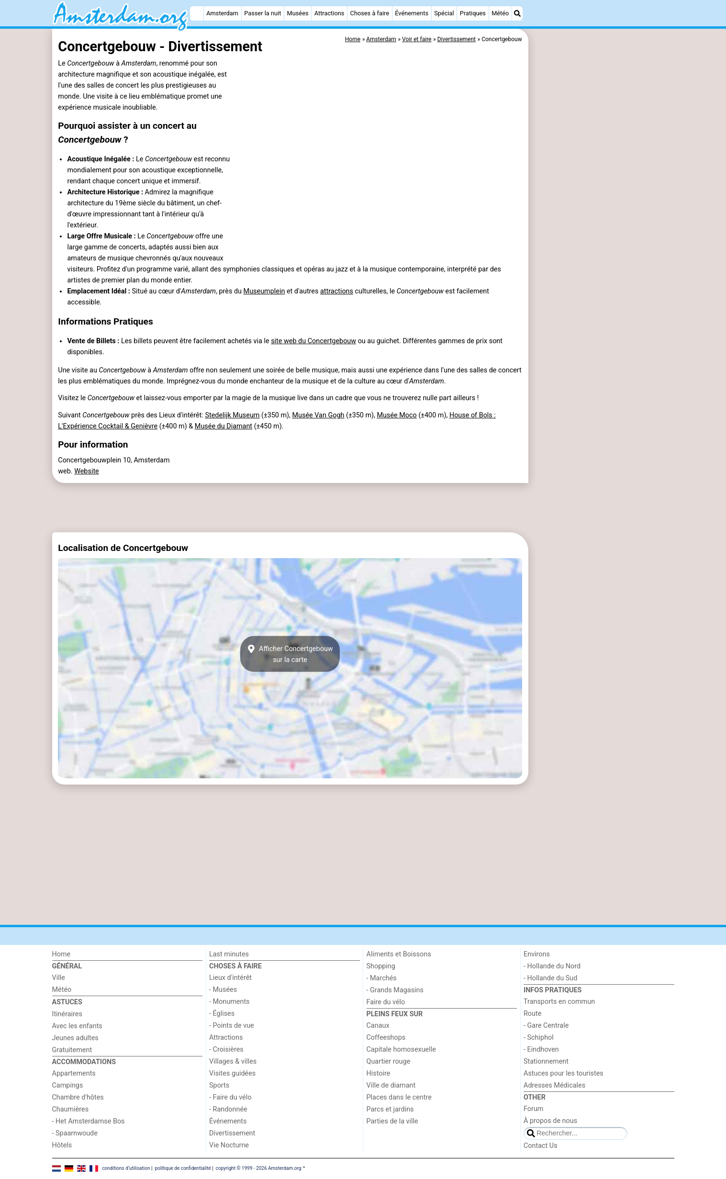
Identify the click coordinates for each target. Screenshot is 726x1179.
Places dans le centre (399, 1097)
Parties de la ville (392, 1121)
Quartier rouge (389, 1061)
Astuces (67, 1002)
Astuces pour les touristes (563, 1073)
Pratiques (473, 13)
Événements (411, 13)
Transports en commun (559, 1002)
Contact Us (541, 1146)
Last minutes (229, 954)
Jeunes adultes (75, 1038)
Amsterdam (222, 13)
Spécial (444, 13)
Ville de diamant (391, 1085)
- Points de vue (231, 1026)
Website (86, 471)
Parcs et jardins (390, 1109)
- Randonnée (228, 1109)
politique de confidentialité (183, 1168)
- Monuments (229, 1002)
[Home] (196, 13)
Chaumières (70, 1109)
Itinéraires (67, 1014)
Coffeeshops (386, 1037)
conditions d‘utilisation (126, 1168)
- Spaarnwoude (75, 1133)
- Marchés (382, 978)
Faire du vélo (386, 1002)
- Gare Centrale (546, 1026)
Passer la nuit (262, 13)
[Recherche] (517, 13)
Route (532, 1014)
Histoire (379, 1073)
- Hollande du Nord (552, 966)
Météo (500, 13)
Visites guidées (232, 1073)
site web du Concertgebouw (313, 341)
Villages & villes (233, 1061)
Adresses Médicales (554, 1085)
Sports (219, 1085)
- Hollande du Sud (550, 978)
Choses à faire (370, 13)
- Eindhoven (541, 1049)
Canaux (378, 1026)
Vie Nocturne (229, 1145)
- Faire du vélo (230, 1097)
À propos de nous (550, 1121)
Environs (537, 954)
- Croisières (226, 1049)
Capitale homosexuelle (401, 1049)
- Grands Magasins (395, 990)
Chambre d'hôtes (78, 1097)
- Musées (223, 990)
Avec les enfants (77, 1026)
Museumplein (264, 291)
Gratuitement (72, 1050)
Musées (298, 13)
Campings (67, 1085)
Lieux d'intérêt (230, 978)
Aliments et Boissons (399, 954)
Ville (58, 978)
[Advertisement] (602, 249)
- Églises (222, 1014)
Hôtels (62, 1145)
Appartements (74, 1073)
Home (61, 954)
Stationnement (546, 1061)
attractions (336, 291)
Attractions (329, 13)
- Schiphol (539, 1037)
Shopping (381, 966)
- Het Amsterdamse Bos (88, 1121)
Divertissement (232, 1133)
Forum (533, 1109)
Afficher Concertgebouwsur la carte (290, 653)
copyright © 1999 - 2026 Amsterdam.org (259, 1168)
